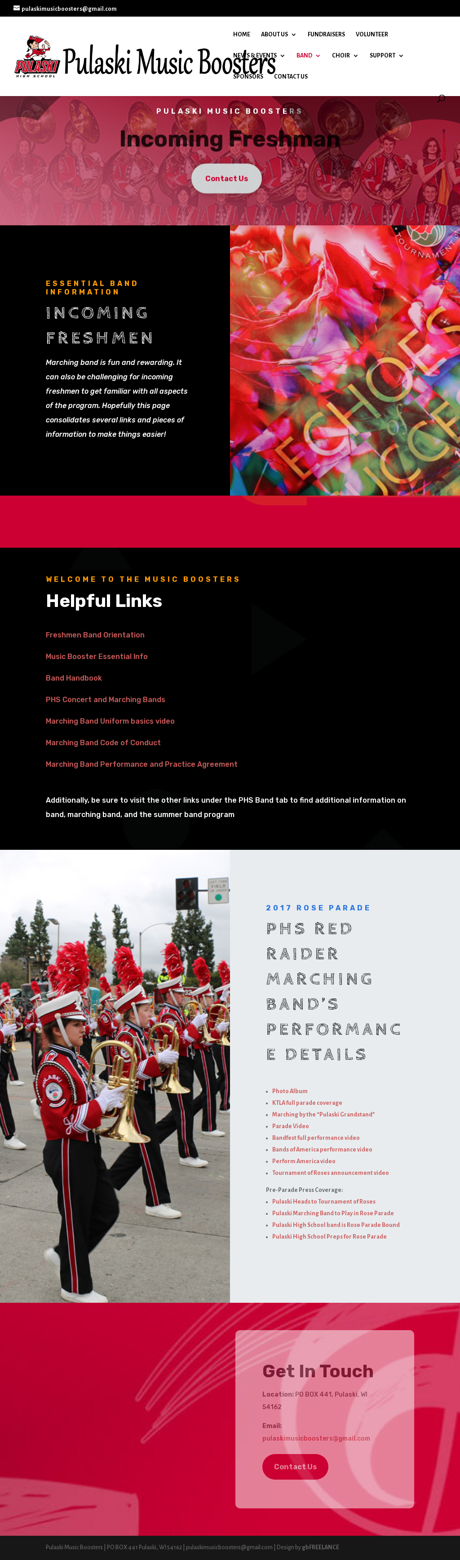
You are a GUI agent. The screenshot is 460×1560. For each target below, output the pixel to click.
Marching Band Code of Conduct (103, 742)
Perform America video (304, 1161)
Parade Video (290, 1126)
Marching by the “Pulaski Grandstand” (323, 1115)
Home (241, 34)
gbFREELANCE (320, 1547)
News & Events (255, 56)
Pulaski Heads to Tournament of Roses (324, 1202)
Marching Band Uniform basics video (110, 721)
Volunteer (372, 34)
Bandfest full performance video (316, 1138)
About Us (274, 34)
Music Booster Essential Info (97, 656)
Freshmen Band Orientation (95, 635)
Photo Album (290, 1091)
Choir (341, 56)
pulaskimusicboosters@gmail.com (316, 1438)
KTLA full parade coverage (307, 1103)
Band (304, 56)
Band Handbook (74, 678)
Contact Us (291, 77)
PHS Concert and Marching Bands (105, 699)
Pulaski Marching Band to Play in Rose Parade (333, 1213)
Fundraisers (326, 34)
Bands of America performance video (322, 1150)
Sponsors (248, 77)
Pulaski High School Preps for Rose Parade (329, 1237)
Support (382, 56)
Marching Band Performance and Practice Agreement (142, 764)
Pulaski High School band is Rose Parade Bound (336, 1225)
